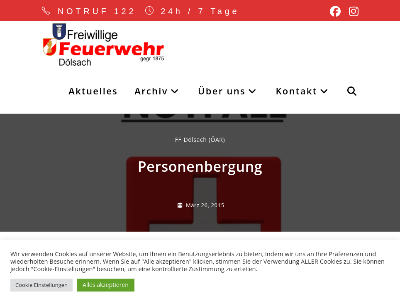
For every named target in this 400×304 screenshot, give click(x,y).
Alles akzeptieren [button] (106, 285)
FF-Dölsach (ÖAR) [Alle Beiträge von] (200, 139)
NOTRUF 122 (97, 11)
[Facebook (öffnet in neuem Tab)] (335, 11)
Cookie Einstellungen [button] (41, 285)
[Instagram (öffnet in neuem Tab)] (352, 11)
